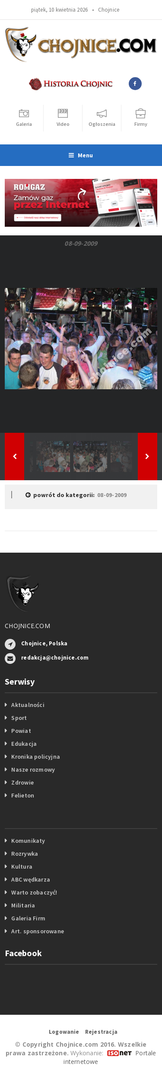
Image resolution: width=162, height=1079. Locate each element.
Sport (19, 718)
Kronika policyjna (35, 756)
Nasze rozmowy (33, 769)
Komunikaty (28, 840)
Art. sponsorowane (37, 931)
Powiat (21, 731)
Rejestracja (101, 1031)
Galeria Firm (28, 918)
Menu (81, 155)
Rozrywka (24, 853)
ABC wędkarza (30, 879)
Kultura (21, 866)
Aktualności (27, 705)
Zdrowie (22, 782)
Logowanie (64, 1031)
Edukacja (24, 743)
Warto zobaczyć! (34, 892)
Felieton (22, 795)
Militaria (23, 905)
